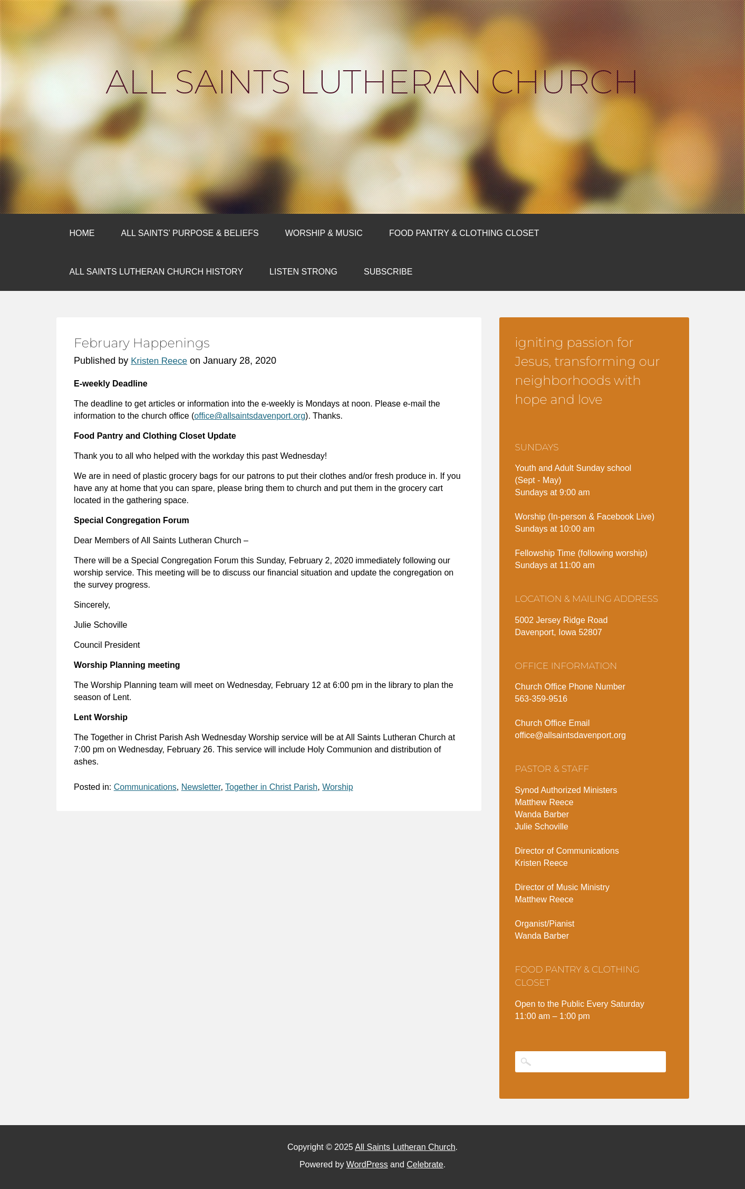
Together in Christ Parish (271, 786)
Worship (337, 786)
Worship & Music (324, 233)
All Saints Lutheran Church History (157, 271)
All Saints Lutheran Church (372, 82)
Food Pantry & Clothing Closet (464, 233)
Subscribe (388, 271)
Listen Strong (303, 271)
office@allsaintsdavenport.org (249, 415)
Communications (145, 786)
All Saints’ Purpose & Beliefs (190, 233)
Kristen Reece (159, 361)
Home (82, 233)
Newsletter (201, 786)
